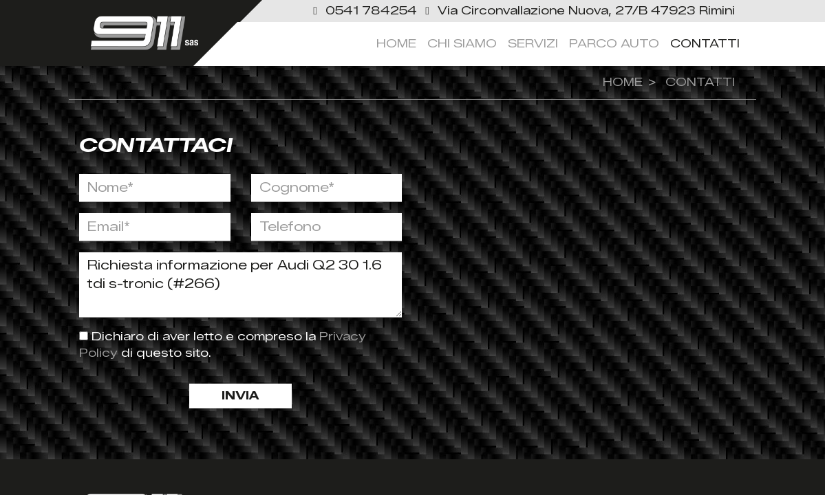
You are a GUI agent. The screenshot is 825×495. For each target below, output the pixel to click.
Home (396, 43)
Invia (240, 395)
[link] (577, 10)
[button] (364, 10)
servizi (533, 43)
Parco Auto (614, 43)
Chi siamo (462, 43)
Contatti (705, 43)
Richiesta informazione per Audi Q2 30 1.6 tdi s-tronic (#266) (241, 285)
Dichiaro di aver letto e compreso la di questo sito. (222, 345)
